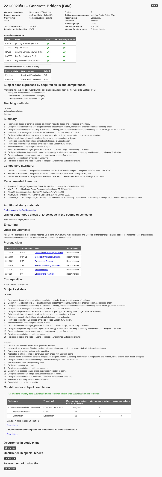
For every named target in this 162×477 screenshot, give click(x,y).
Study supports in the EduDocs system (20, 210)
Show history (12, 425)
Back (154, 5)
